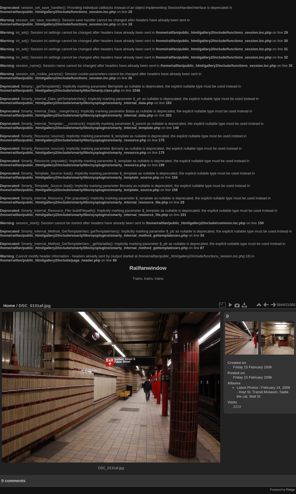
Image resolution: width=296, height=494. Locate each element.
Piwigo (290, 489)
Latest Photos (247, 387)
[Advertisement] (148, 292)
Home (9, 305)
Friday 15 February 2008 (252, 367)
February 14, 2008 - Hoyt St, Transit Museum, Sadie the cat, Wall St (263, 391)
